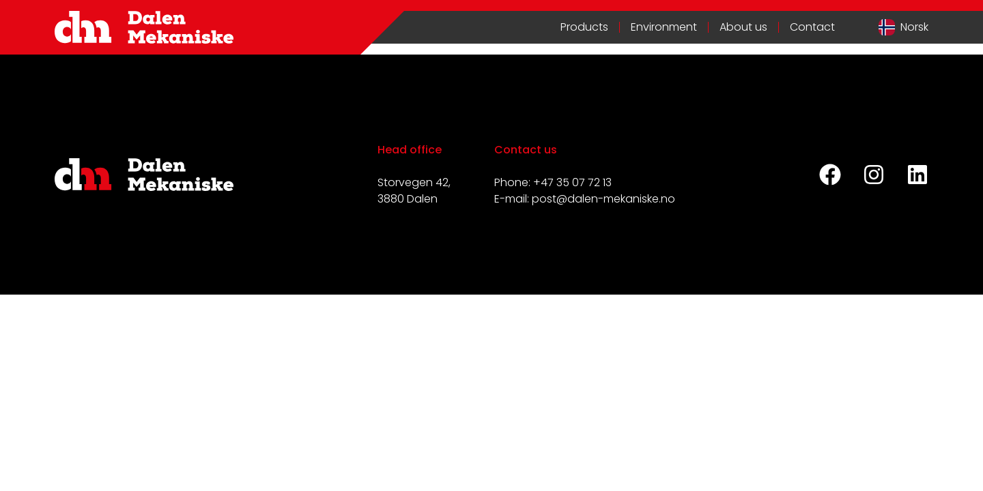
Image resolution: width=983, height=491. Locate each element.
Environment (664, 27)
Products (584, 27)
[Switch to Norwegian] (903, 27)
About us (743, 27)
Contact (812, 27)
